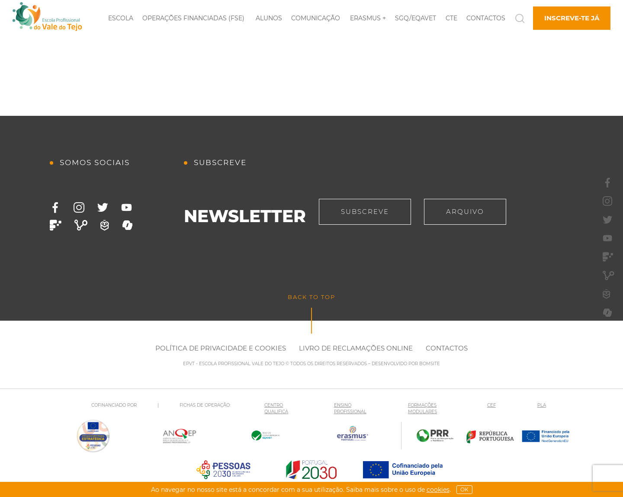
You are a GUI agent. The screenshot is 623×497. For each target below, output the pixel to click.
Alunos (269, 18)
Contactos (485, 18)
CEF (491, 405)
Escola (120, 18)
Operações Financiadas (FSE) (193, 18)
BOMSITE (429, 363)
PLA (541, 405)
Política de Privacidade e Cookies (220, 348)
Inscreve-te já (571, 18)
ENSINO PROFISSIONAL (350, 408)
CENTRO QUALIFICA (276, 408)
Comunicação (315, 18)
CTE (451, 18)
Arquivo (465, 211)
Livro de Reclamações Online (356, 348)
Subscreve (365, 211)
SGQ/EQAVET (415, 18)
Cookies (438, 490)
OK (464, 489)
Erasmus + (368, 18)
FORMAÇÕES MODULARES (422, 408)
